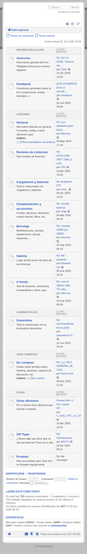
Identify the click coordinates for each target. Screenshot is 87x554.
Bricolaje (22, 226)
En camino (37, 378)
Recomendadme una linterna (37, 142)
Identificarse (15, 473)
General (22, 122)
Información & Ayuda (30, 50)
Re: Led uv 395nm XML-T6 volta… (64, 285)
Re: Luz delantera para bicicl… (65, 126)
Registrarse (37, 473)
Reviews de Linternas (32, 152)
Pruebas (22, 456)
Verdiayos (66, 95)
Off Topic (23, 434)
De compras (25, 362)
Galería (21, 256)
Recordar (26, 483)
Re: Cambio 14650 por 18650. (63, 230)
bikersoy (65, 133)
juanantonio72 (65, 335)
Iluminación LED (26, 312)
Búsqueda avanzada (69, 12)
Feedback (23, 84)
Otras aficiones (27, 400)
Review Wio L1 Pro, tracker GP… (65, 404)
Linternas (23, 114)
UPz (63, 167)
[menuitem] (67, 24)
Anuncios (23, 58)
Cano (64, 69)
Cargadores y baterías (32, 182)
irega (63, 211)
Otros (20, 392)
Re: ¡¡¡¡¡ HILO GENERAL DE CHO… (65, 366)
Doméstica (24, 320)
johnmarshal (58, 525)
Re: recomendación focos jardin (65, 324)
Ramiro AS (67, 373)
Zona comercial (27, 354)
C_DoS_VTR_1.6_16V (69, 415)
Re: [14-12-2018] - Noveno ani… (65, 61)
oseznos (65, 237)
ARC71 (65, 441)
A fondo (22, 282)
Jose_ (64, 189)
